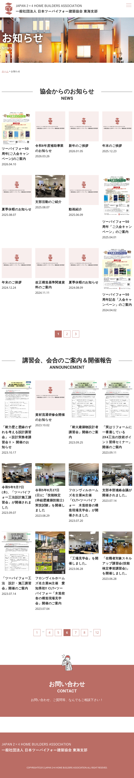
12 (97, 632)
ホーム (5, 71)
